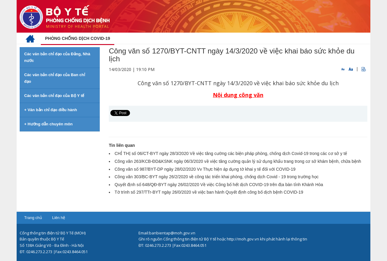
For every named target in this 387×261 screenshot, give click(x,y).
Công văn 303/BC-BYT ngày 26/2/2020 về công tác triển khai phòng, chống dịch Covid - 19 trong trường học (217, 176)
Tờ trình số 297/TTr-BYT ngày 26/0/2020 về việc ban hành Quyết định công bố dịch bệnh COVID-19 (209, 192)
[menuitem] (30, 38)
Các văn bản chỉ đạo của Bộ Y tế (54, 95)
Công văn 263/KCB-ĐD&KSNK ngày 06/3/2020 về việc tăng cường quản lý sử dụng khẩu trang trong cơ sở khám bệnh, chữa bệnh (238, 161)
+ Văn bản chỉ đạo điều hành (50, 110)
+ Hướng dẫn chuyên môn (48, 124)
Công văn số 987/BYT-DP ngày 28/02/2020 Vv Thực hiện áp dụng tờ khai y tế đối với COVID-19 (205, 169)
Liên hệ (58, 217)
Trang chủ (33, 217)
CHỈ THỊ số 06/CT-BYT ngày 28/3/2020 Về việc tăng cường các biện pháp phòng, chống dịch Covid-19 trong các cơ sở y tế (231, 153)
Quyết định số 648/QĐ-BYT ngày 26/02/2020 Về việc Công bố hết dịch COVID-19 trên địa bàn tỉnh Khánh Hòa (219, 184)
